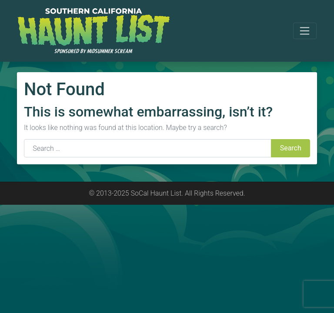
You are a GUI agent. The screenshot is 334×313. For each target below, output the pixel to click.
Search (290, 148)
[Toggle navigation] (305, 31)
